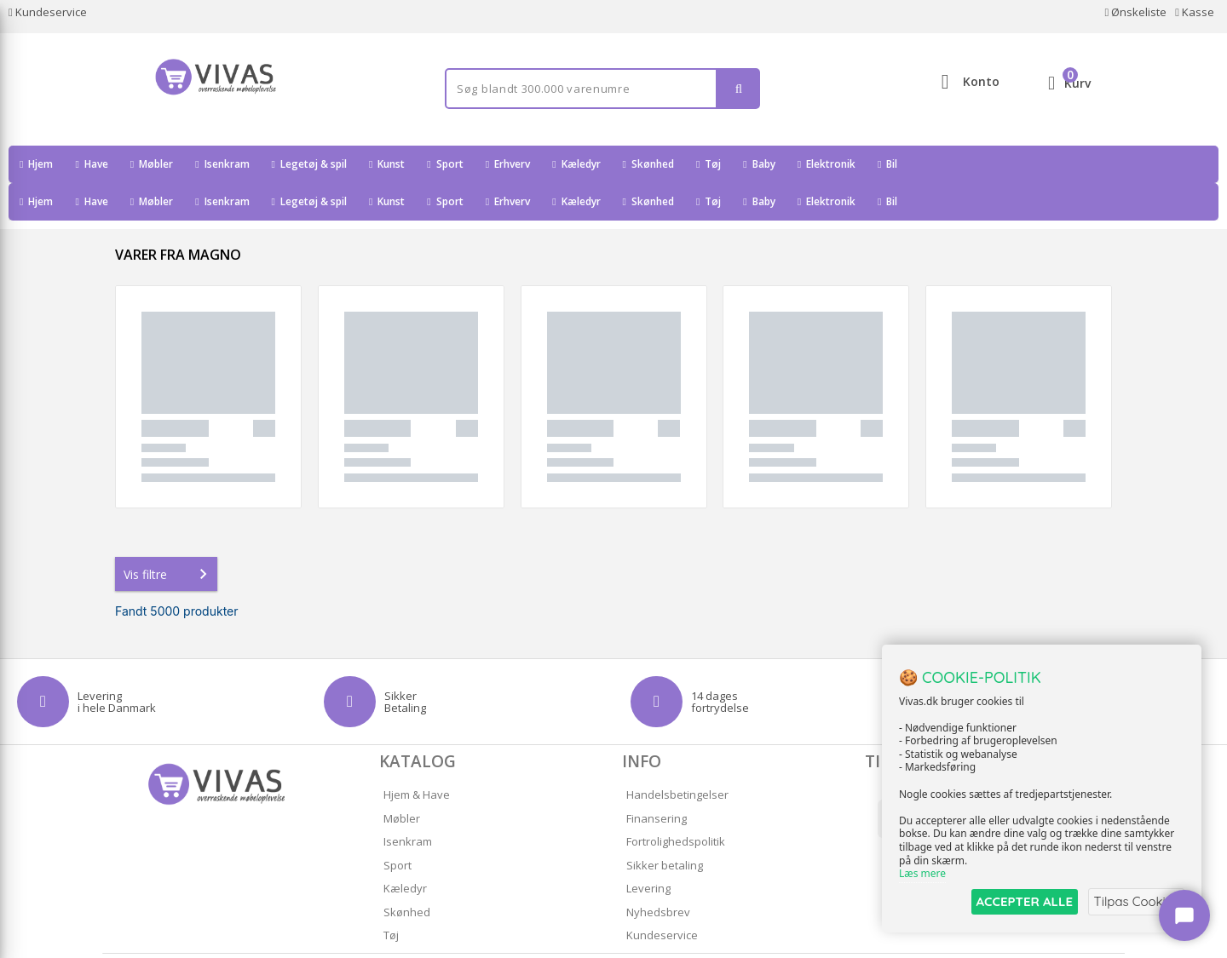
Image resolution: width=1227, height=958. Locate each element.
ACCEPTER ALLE (1019, 901)
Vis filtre (169, 536)
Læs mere (922, 874)
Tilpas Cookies (1135, 901)
